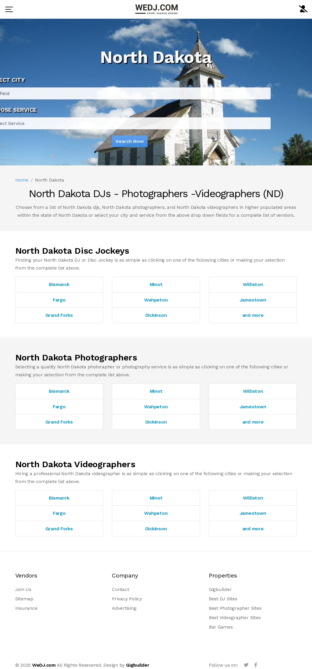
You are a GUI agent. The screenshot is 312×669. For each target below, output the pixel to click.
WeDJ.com (44, 665)
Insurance (26, 608)
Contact (120, 589)
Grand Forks (59, 315)
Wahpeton (156, 300)
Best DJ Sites (223, 599)
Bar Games (221, 627)
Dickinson (156, 315)
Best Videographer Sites (234, 617)
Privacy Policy (127, 599)
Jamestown (253, 300)
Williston (253, 284)
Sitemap (24, 599)
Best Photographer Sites (235, 608)
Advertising (124, 608)
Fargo (59, 300)
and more (253, 315)
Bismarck (59, 284)
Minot (156, 284)
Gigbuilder (220, 589)
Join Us (23, 589)
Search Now (105, 141)
